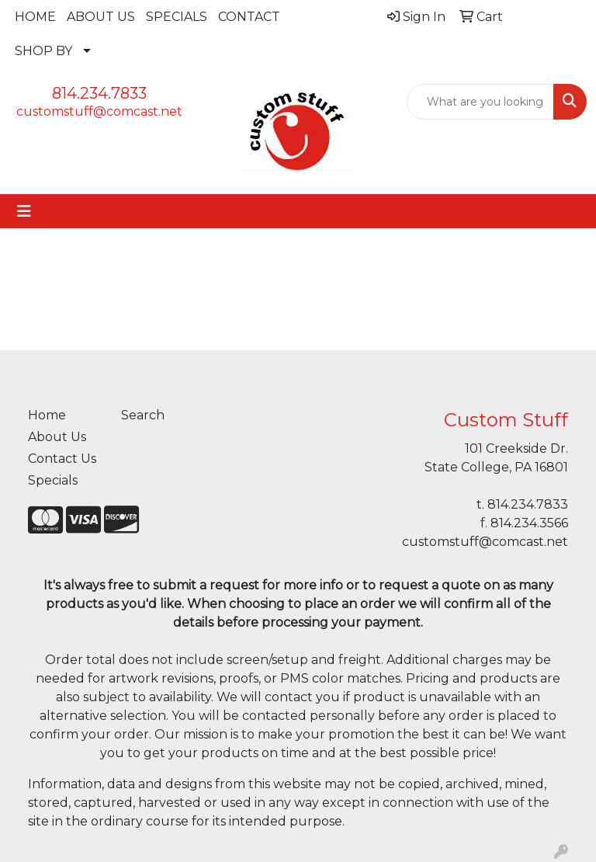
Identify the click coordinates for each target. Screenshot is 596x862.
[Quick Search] (480, 102)
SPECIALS (176, 16)
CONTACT (249, 16)
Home (47, 415)
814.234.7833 (99, 93)
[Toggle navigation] (24, 211)
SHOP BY (43, 50)
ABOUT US (101, 16)
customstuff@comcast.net (99, 111)
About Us (57, 436)
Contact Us (62, 458)
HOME (35, 16)
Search (143, 415)
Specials (53, 480)
